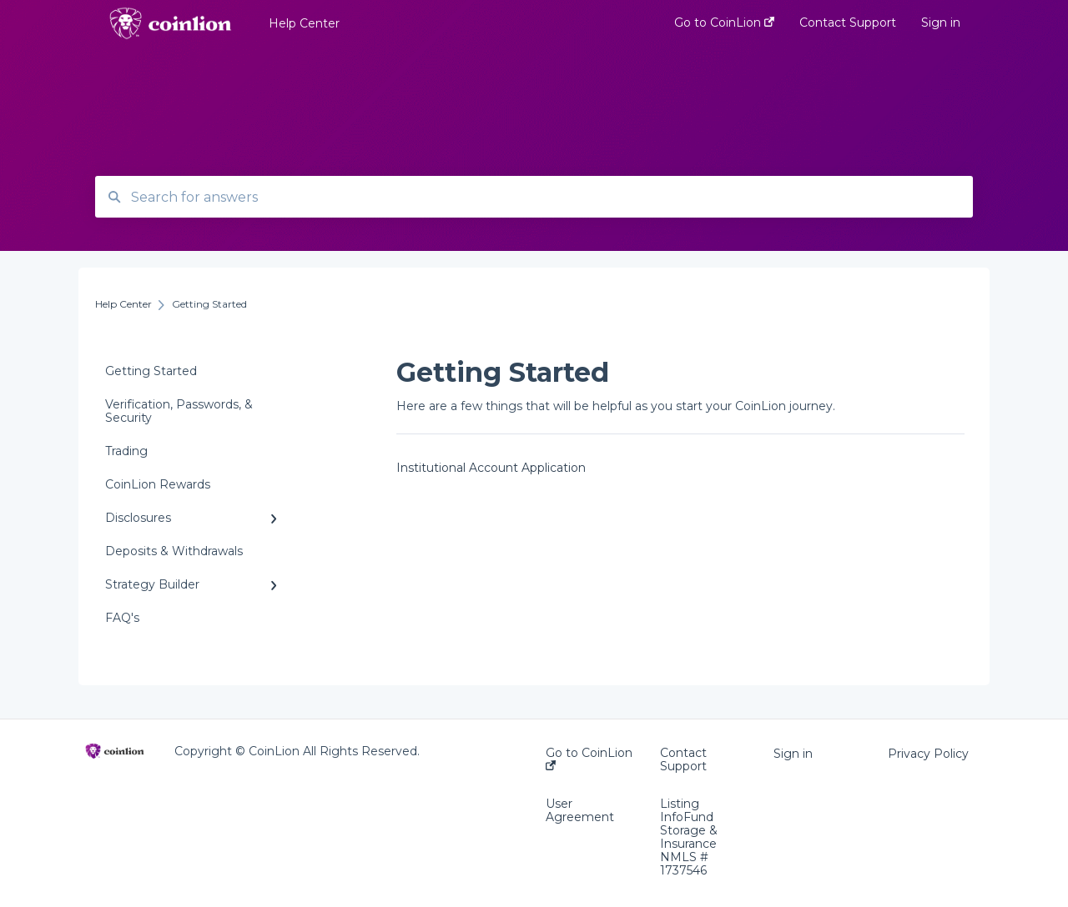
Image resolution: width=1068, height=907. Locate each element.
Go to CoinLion (589, 758)
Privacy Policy (928, 753)
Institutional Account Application (491, 467)
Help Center (304, 23)
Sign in (793, 753)
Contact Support (683, 759)
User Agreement (580, 810)
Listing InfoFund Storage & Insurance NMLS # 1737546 (689, 837)
